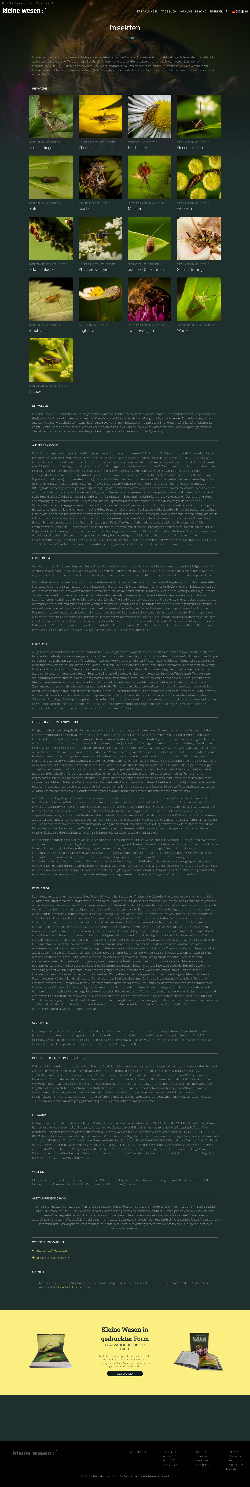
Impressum (235, 1460)
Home (5, 3)
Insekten (202, 1456)
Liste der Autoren (68, 1287)
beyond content (235, 1469)
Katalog (201, 1452)
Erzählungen (147, 11)
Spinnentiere (202, 1465)
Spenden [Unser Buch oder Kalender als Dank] (216, 11)
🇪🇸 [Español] (247, 11)
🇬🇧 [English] (238, 11)
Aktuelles (235, 1456)
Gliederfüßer (44, 3)
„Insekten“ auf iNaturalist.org (50, 1258)
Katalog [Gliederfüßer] (185, 11)
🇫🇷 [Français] (242, 11)
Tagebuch (170, 1452)
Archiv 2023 (170, 1456)
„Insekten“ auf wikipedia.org (50, 1250)
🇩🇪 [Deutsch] (233, 11)
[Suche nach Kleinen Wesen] (227, 11)
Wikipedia (125, 1283)
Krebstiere (202, 1460)
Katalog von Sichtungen (22, 3)
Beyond (235, 1452)
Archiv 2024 (170, 1460)
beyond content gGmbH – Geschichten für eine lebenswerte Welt (131, 1476)
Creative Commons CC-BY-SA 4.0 (181, 1283)
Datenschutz (235, 1465)
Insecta (83, 1283)
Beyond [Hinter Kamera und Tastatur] (201, 11)
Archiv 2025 (170, 1465)
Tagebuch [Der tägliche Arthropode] (168, 11)
